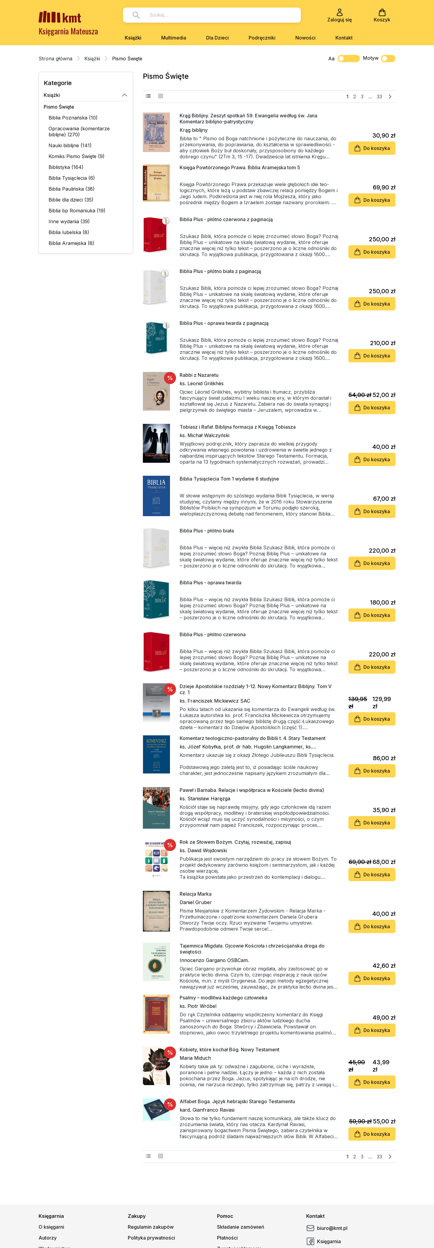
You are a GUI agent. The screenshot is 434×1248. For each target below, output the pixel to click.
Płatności (227, 1238)
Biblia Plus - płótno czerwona (213, 634)
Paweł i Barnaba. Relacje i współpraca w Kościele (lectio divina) (252, 790)
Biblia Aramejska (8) (71, 243)
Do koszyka (372, 148)
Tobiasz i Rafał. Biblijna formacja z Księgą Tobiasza (238, 427)
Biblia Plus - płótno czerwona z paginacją (226, 219)
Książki (133, 38)
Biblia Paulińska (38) (72, 189)
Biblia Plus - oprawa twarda (210, 583)
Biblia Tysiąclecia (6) (72, 178)
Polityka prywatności (151, 1238)
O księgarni (51, 1227)
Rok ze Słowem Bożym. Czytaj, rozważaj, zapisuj (235, 842)
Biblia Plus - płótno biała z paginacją (220, 271)
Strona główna (55, 59)
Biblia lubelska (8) (69, 232)
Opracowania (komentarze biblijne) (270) (79, 131)
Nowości (305, 38)
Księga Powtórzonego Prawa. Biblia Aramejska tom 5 (240, 167)
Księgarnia (323, 1241)
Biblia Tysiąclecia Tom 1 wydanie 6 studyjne (229, 479)
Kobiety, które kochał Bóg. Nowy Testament (229, 1049)
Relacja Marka (196, 894)
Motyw (379, 58)
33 (379, 97)
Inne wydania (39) (69, 221)
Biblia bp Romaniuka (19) (77, 211)
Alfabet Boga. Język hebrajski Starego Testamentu (237, 1101)
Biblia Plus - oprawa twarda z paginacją (224, 323)
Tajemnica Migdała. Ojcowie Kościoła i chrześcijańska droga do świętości (252, 949)
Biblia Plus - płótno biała (207, 531)
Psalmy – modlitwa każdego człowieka (223, 998)
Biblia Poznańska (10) (73, 118)
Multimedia (173, 38)
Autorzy (48, 1238)
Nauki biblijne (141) (70, 145)
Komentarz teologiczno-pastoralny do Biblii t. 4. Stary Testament (253, 738)
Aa (331, 59)
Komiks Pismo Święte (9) (77, 156)
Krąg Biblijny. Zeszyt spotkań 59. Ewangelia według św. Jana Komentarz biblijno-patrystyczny (248, 119)
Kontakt (344, 38)
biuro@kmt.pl (327, 1228)
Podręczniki (262, 38)
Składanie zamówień (240, 1227)
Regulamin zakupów (151, 1227)
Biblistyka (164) (66, 167)
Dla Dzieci (217, 38)
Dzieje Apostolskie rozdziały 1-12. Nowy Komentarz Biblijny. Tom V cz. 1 (256, 689)
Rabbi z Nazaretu (199, 375)
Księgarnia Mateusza (68, 31)
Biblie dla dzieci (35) (71, 200)
